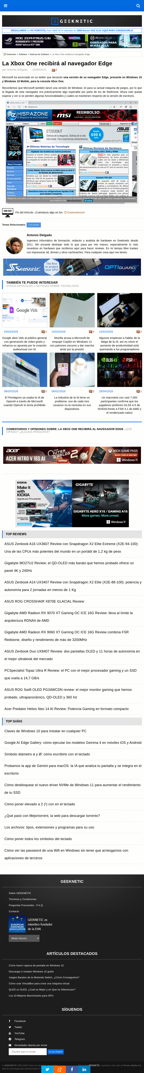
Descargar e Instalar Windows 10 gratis (31, 971)
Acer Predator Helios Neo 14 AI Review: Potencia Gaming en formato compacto (66, 709)
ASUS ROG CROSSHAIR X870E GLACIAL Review (44, 601)
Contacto (14, 911)
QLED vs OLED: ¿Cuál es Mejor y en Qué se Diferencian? (42, 989)
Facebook (17, 1021)
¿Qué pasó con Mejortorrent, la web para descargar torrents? (52, 816)
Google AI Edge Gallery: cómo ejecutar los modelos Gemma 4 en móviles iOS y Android (72, 743)
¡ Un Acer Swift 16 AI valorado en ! (71, 30)
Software (23, 54)
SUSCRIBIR (56, 1051)
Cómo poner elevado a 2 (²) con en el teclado (39, 804)
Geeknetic (11, 54)
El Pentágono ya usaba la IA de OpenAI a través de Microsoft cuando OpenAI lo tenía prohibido (24, 401)
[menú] (5, 5)
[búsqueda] (138, 5)
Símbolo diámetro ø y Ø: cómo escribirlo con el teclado (47, 754)
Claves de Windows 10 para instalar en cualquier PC (45, 731)
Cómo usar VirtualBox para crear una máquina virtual (39, 983)
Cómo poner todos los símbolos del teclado (38, 839)
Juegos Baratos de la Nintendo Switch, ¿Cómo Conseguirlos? (44, 977)
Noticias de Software (39, 54)
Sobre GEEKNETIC (20, 893)
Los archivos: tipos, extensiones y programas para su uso (49, 827)
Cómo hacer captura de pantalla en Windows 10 (36, 965)
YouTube (16, 1033)
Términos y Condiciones (22, 899)
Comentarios (76, 212)
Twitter (15, 1027)
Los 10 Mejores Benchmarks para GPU (31, 995)
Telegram (17, 1039)
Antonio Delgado (17, 69)
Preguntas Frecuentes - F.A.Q (26, 905)
